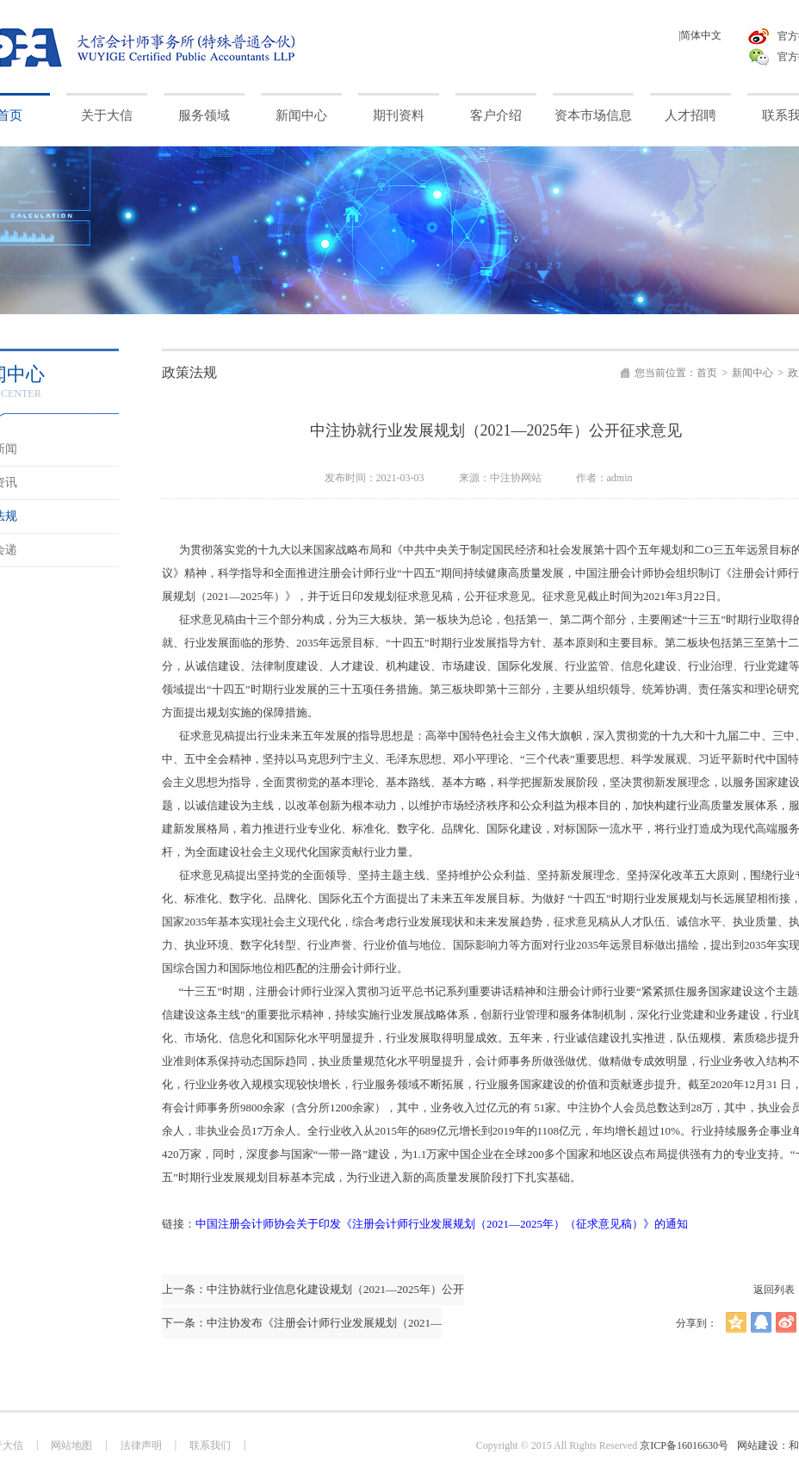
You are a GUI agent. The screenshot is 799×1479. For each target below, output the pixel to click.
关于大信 (107, 115)
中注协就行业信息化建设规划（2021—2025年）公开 (335, 1289)
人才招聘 (690, 115)
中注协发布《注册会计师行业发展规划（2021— (324, 1322)
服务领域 (204, 115)
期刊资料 (398, 115)
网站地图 (71, 1445)
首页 (707, 373)
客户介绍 (496, 115)
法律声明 (141, 1445)
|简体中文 (700, 35)
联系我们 (210, 1445)
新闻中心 (301, 115)
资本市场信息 (593, 115)
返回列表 (774, 1290)
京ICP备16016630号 (684, 1445)
